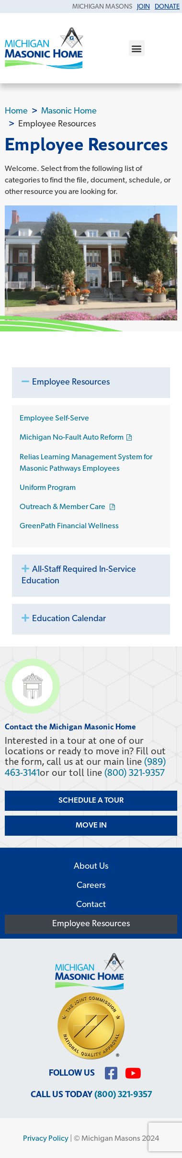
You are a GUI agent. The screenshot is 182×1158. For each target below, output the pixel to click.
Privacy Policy (45, 1139)
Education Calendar (69, 619)
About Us (91, 866)
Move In (91, 825)
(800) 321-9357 (134, 772)
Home (16, 111)
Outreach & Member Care (63, 507)
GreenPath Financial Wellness (69, 526)
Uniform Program (48, 488)
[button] (137, 48)
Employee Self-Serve (54, 418)
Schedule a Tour (91, 801)
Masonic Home (69, 111)
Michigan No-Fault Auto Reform (72, 438)
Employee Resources (71, 382)
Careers (91, 885)
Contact (91, 904)
